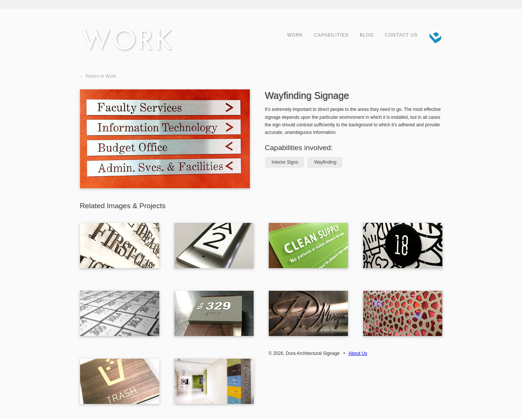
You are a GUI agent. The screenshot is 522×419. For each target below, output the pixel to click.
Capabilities (331, 35)
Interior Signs (285, 162)
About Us (357, 353)
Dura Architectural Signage (432, 35)
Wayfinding (325, 162)
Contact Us (401, 35)
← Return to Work (98, 76)
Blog (367, 35)
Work (295, 35)
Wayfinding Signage (307, 95)
